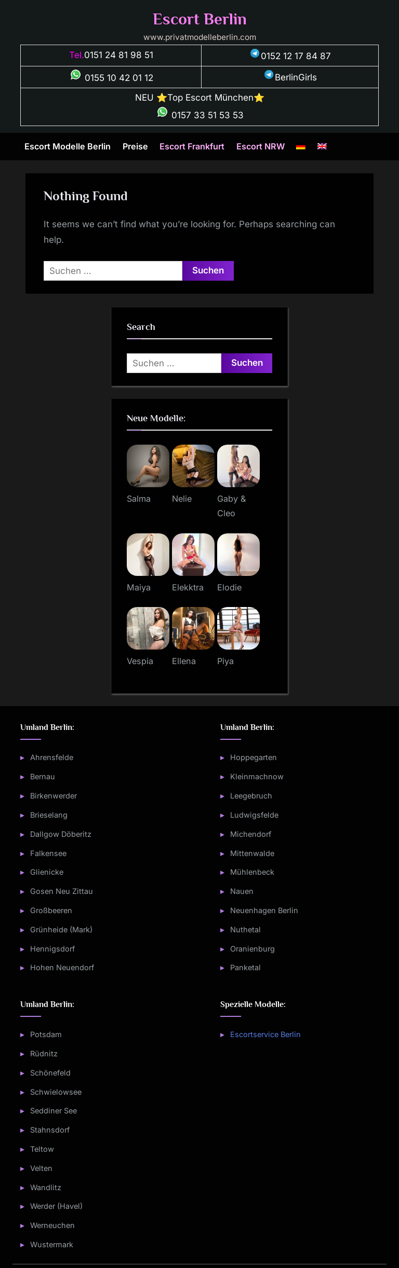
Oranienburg (252, 948)
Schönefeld (50, 1072)
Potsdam (46, 1034)
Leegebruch (251, 795)
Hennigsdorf (52, 948)
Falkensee (48, 853)
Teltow (42, 1149)
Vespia (140, 661)
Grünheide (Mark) (61, 929)
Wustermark (51, 1244)
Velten (41, 1168)
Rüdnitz (44, 1053)
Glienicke (46, 871)
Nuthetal (245, 929)
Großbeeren (51, 910)
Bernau (42, 776)
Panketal (245, 967)
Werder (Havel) (56, 1206)
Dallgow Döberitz (60, 834)
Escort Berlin (200, 19)
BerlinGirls (290, 77)
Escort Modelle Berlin (67, 146)
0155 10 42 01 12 (111, 78)
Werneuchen (52, 1225)
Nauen (242, 891)
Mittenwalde (252, 853)
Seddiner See (53, 1110)
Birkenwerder (53, 795)
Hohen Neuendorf (62, 967)
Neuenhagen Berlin (264, 910)
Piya (225, 661)
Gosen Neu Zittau (61, 891)
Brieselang (49, 814)
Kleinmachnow (257, 776)
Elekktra (188, 587)
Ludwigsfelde (254, 814)
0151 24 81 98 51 (118, 55)
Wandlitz (45, 1187)
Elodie (229, 587)
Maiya (139, 587)
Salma (139, 498)
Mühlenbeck (252, 871)
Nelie (182, 498)
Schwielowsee (56, 1091)
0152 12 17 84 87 (290, 56)
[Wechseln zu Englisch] (322, 147)
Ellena (184, 661)
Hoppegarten (253, 757)
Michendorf (250, 834)
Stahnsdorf (50, 1129)
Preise (135, 146)
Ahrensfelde (51, 757)
